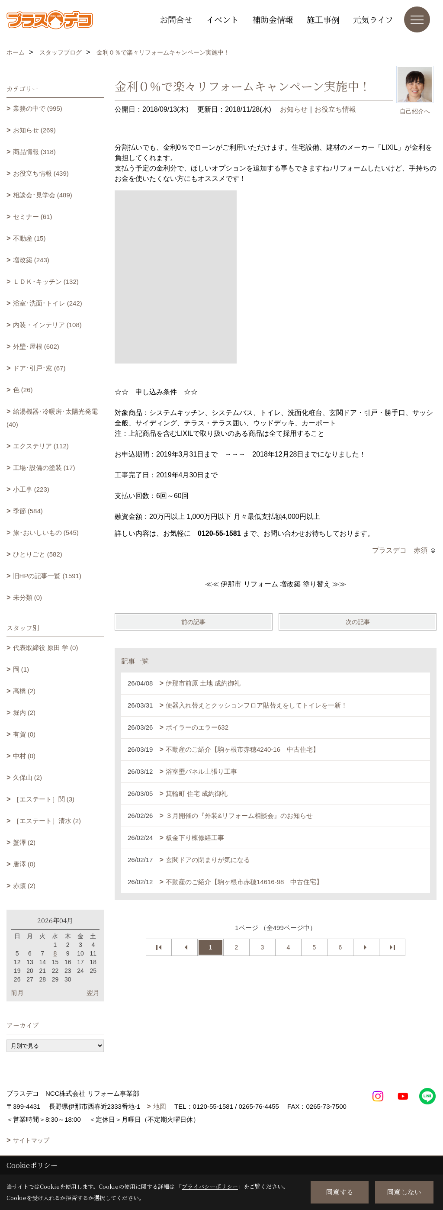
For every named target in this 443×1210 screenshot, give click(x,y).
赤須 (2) (24, 885)
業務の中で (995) (37, 108)
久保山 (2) (27, 777)
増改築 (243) (31, 260)
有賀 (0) (24, 734)
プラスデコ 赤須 (399, 550)
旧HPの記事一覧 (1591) (47, 575)
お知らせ (294, 109)
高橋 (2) (24, 691)
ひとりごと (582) (37, 554)
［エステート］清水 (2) (47, 820)
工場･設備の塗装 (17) (44, 467)
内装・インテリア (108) (47, 324)
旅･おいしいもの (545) (46, 532)
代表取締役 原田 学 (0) (45, 647)
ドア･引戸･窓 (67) (39, 368)
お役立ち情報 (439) (41, 173)
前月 (17, 992)
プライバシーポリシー (210, 1186)
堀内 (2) (24, 712)
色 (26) (23, 389)
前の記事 (193, 621)
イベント (222, 19)
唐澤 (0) (24, 864)
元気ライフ (373, 19)
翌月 (93, 992)
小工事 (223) (31, 489)
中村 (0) (24, 755)
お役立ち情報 (335, 109)
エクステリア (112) (41, 446)
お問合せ (176, 19)
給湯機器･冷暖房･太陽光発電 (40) (52, 418)
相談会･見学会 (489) (42, 195)
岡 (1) (21, 669)
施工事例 (323, 19)
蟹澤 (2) (24, 842)
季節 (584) (28, 511)
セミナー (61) (32, 216)
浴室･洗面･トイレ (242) (47, 303)
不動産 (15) (29, 238)
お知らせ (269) (34, 130)
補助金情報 (272, 19)
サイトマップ (31, 1140)
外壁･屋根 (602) (36, 346)
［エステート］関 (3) (44, 799)
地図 (159, 1106)
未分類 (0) (27, 597)
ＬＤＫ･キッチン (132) (46, 281)
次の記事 (358, 621)
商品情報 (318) (34, 151)
